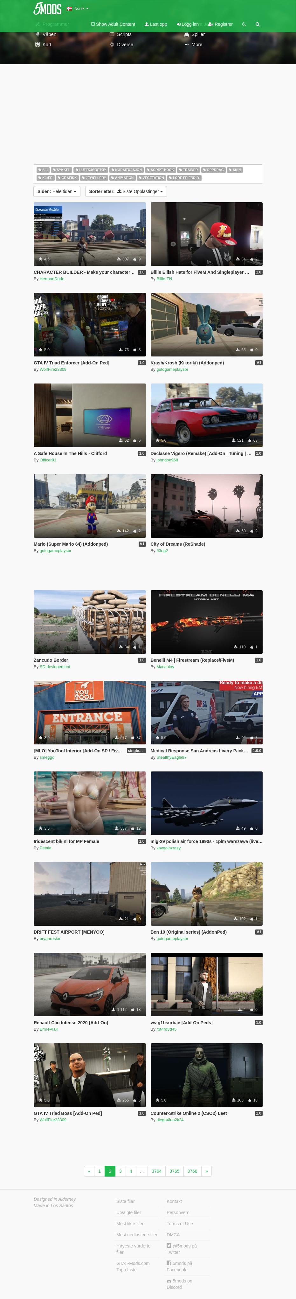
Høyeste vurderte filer (133, 1249)
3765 (174, 1171)
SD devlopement (55, 666)
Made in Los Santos (53, 1205)
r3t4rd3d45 (166, 1029)
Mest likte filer (130, 1223)
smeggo (47, 757)
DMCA (173, 1234)
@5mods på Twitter (182, 1249)
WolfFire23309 (53, 369)
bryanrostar (50, 938)
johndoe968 (167, 460)
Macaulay (165, 666)
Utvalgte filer (128, 1212)
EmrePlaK (49, 1029)
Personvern (178, 1212)
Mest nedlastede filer (136, 1234)
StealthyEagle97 (171, 757)
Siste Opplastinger (126, 191)
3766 (192, 1171)
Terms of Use (180, 1223)
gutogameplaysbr (172, 369)
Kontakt (174, 1201)
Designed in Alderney (55, 1199)
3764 (157, 1171)
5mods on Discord (179, 1284)
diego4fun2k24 (169, 1119)
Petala (46, 848)
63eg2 (162, 550)
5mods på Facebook (179, 1266)
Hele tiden (57, 191)
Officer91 (48, 460)
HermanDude (52, 278)
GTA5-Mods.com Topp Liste (133, 1266)
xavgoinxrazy (168, 848)
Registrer (220, 24)
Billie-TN (164, 278)
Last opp (156, 24)
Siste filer (125, 1201)
